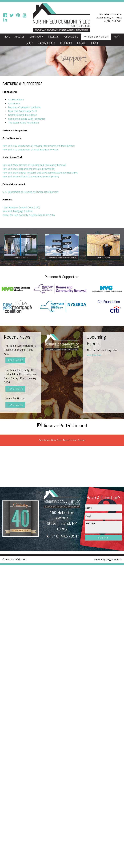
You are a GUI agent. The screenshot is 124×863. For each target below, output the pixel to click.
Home (7, 36)
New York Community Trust (22, 111)
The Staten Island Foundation (23, 122)
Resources (66, 43)
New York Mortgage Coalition (17, 211)
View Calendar (94, 354)
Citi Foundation (16, 99)
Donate (95, 43)
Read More (15, 360)
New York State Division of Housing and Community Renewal (34, 164)
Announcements (46, 43)
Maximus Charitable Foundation (24, 107)
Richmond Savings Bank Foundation (26, 118)
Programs (53, 36)
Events (29, 43)
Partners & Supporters (96, 36)
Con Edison (14, 103)
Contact (81, 43)
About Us (19, 36)
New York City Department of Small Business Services (30, 149)
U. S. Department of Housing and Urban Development (30, 191)
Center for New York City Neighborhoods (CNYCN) (28, 214)
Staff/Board (36, 36)
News (117, 36)
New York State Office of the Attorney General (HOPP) (30, 176)
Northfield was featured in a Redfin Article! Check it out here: (20, 350)
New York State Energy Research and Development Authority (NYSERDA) (40, 172)
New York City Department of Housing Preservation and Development (38, 145)
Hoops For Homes (15, 398)
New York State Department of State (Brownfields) (28, 168)
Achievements (71, 36)
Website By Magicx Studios (108, 559)
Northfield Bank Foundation (22, 114)
